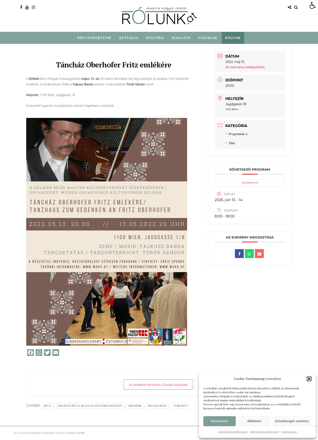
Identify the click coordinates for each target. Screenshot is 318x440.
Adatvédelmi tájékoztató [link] (232, 431)
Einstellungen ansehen (292, 421)
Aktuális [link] (129, 38)
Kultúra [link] (155, 38)
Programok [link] (157, 406)
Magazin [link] (181, 38)
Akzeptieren (219, 421)
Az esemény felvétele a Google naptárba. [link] (155, 384)
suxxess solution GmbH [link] (70, 433)
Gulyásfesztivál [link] (250, 182)
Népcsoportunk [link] (94, 38)
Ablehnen (254, 421)
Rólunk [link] (233, 38)
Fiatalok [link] (208, 38)
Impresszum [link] (289, 431)
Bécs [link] (47, 406)
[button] (309, 379)
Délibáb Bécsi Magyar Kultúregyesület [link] (90, 406)
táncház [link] (181, 406)
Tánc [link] (230, 143)
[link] (312, 5)
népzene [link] (135, 406)
